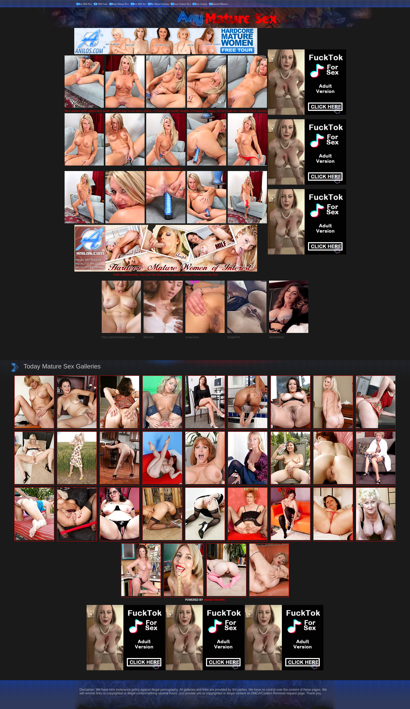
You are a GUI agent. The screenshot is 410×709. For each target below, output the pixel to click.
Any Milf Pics (85, 4)
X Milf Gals (101, 4)
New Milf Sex (139, 4)
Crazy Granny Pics (182, 4)
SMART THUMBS (214, 599)
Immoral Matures (219, 4)
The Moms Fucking (159, 4)
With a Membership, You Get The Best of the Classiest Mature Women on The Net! (165, 272)
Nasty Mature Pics (120, 4)
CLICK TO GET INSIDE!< (165, 169)
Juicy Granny (201, 4)
